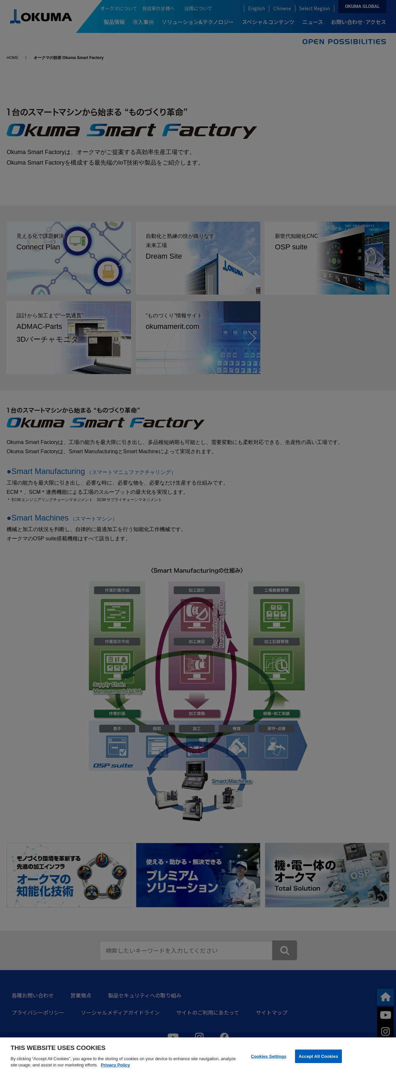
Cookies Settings (268, 1056)
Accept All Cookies (318, 1056)
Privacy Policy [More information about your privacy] (115, 1064)
